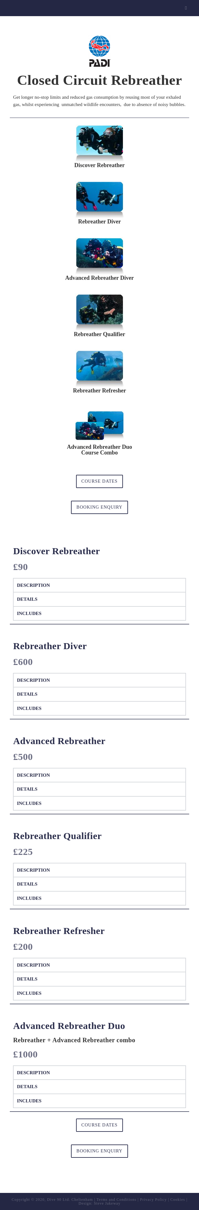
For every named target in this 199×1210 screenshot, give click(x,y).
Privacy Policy (153, 1199)
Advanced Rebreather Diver (99, 278)
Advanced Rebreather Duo (99, 447)
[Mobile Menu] (187, 7)
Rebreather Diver (99, 221)
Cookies (177, 1199)
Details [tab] (27, 599)
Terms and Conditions (117, 1199)
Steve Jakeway (107, 1203)
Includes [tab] (29, 613)
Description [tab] (33, 585)
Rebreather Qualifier (99, 334)
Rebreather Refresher (99, 390)
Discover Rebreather (99, 165)
